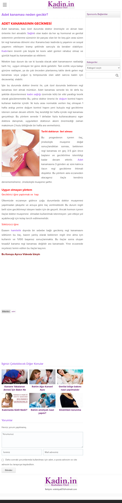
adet (13, 311)
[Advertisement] (42, 337)
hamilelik (16, 230)
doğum (63, 98)
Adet (80, 159)
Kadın (5, 51)
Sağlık (30, 33)
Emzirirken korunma (70, 409)
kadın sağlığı (34, 94)
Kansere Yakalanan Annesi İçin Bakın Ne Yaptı (14, 389)
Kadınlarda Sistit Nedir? (14, 409)
